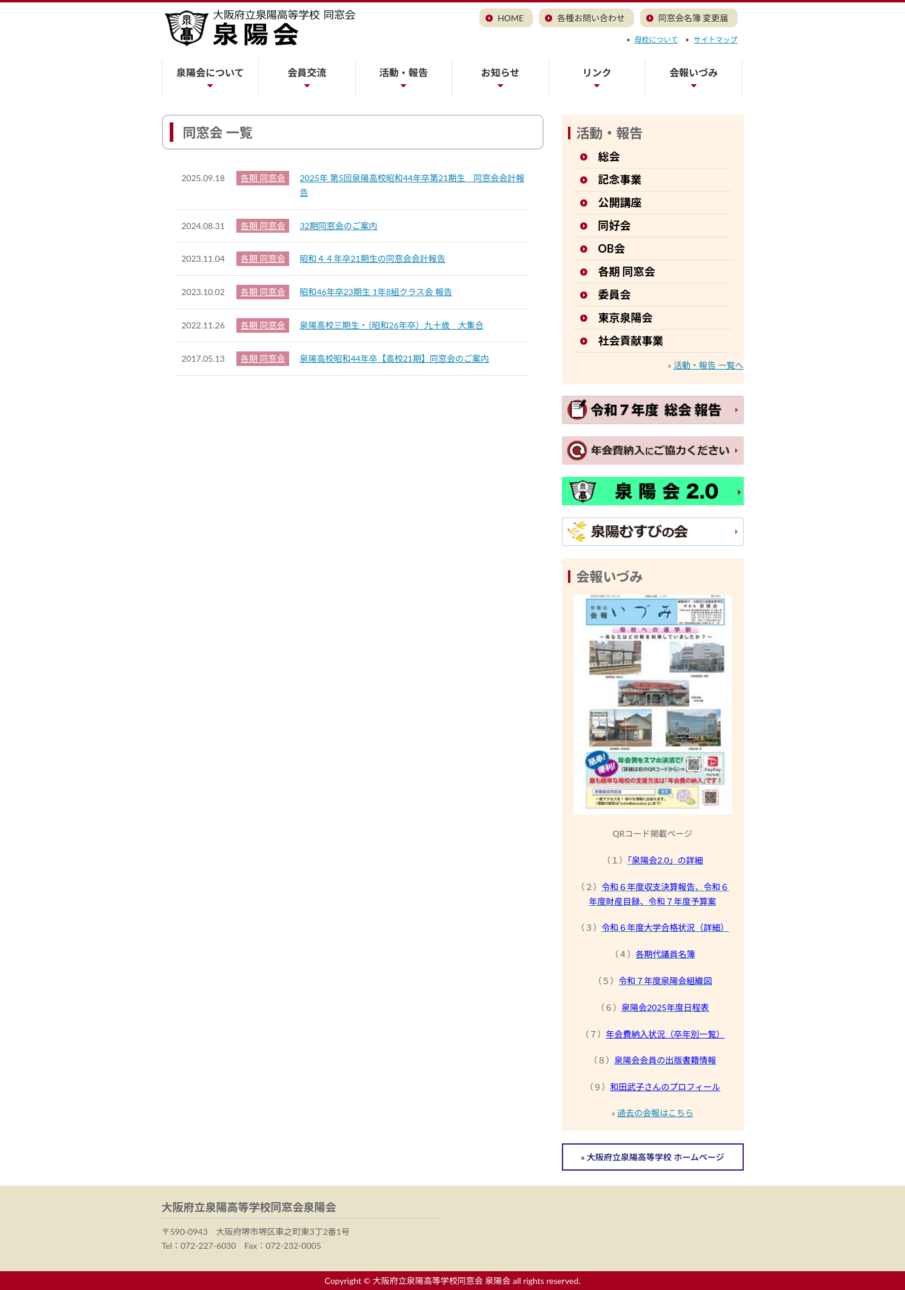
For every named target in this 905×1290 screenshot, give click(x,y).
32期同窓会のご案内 (339, 226)
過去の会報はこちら (655, 1113)
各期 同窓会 (263, 178)
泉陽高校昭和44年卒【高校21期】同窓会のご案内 (394, 358)
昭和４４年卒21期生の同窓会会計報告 (373, 258)
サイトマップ (715, 39)
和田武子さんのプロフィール (665, 1087)
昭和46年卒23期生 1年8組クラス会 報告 (376, 292)
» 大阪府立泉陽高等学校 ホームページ (652, 1157)
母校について (656, 39)
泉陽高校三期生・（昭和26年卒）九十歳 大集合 (392, 325)
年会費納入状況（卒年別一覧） (665, 1034)
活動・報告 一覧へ (708, 365)
